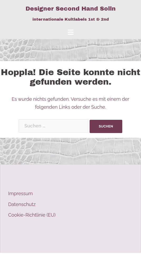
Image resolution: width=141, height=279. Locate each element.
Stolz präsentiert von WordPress (39, 261)
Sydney (103, 261)
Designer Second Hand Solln (71, 9)
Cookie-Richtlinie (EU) (32, 215)
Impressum (20, 193)
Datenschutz (22, 204)
